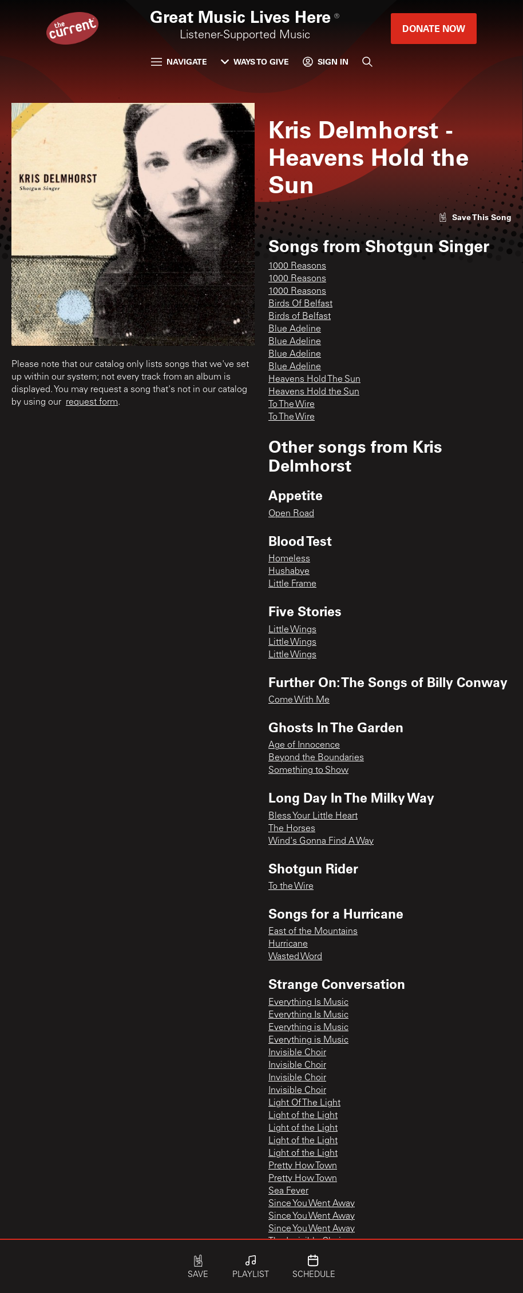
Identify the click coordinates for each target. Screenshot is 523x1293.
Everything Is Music (308, 1002)
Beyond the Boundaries (316, 758)
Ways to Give (255, 61)
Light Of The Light (304, 1103)
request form (92, 402)
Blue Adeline (294, 329)
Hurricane (288, 944)
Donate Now (433, 28)
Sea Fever (288, 1191)
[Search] (367, 61)
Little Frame (292, 584)
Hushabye (289, 571)
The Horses (291, 828)
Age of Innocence (304, 745)
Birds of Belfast (299, 316)
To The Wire (291, 404)
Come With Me (299, 700)
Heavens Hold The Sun (314, 379)
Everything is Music (308, 1027)
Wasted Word (295, 956)
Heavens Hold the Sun (313, 392)
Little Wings (292, 629)
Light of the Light (303, 1115)
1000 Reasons (297, 266)
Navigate (179, 61)
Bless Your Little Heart (313, 816)
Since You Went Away (311, 1203)
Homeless (289, 559)
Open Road (291, 513)
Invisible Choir (297, 1052)
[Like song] (475, 217)
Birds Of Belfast (300, 304)
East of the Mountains (313, 931)
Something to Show (308, 770)
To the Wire (291, 886)
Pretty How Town (302, 1166)
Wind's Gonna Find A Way (321, 841)
